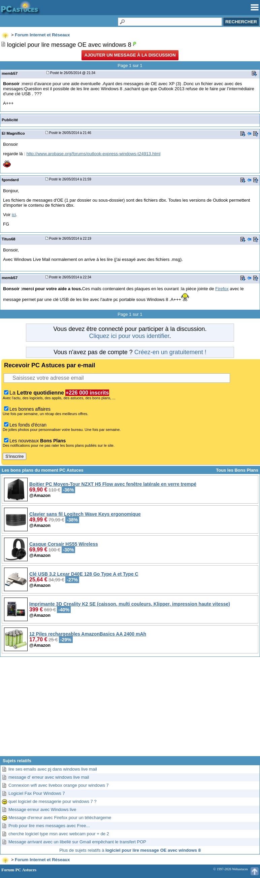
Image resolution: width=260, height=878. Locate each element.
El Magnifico (13, 133)
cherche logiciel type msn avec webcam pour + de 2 (58, 833)
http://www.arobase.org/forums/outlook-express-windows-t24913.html (93, 153)
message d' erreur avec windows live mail (48, 777)
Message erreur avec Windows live (42, 809)
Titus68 (8, 239)
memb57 (10, 73)
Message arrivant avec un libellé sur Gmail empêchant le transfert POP (77, 841)
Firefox (222, 288)
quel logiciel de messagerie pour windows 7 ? (52, 801)
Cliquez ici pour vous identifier (129, 336)
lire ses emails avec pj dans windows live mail (52, 769)
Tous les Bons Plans (237, 470)
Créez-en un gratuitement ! (170, 352)
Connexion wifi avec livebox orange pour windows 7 (58, 785)
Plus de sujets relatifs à (130, 850)
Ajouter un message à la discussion (129, 55)
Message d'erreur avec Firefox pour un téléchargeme (59, 817)
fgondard (10, 179)
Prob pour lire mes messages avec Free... (49, 825)
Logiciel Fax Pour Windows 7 (36, 793)
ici (14, 214)
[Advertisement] (130, 709)
